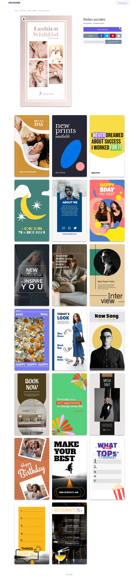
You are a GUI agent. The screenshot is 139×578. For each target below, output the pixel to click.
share (91, 36)
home (16, 10)
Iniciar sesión (107, 3)
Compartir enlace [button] (113, 42)
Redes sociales (32, 10)
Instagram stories (98, 23)
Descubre (23, 10)
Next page (69, 574)
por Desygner (87, 23)
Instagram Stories (44, 10)
